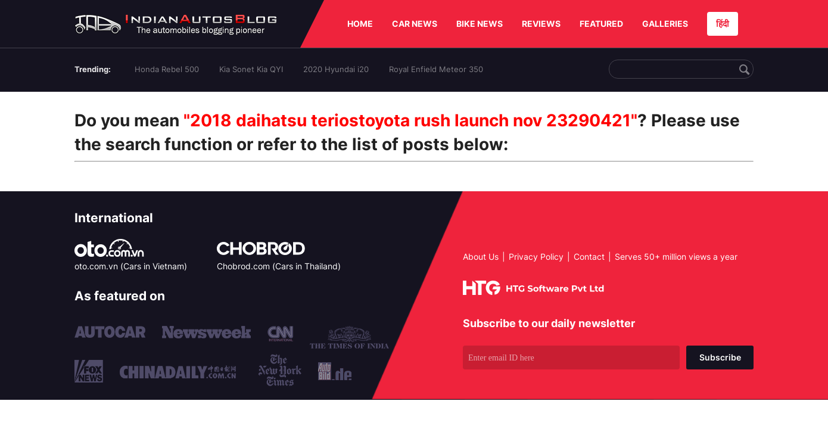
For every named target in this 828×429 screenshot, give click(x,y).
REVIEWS (541, 23)
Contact (589, 256)
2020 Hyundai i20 (336, 69)
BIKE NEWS (479, 23)
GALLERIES (665, 23)
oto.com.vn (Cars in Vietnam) (130, 266)
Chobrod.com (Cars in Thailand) (279, 266)
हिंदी (722, 23)
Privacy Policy (536, 256)
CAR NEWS (414, 23)
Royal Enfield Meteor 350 (436, 69)
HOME (360, 23)
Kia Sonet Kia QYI (251, 69)
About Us (481, 256)
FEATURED (601, 23)
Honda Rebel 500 (167, 69)
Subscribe (720, 357)
